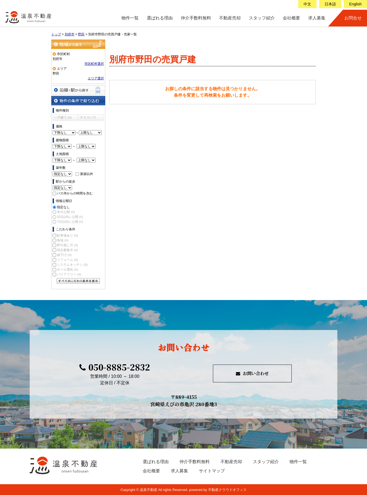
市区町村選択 (94, 64)
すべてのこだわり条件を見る (78, 281)
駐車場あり (67, 235)
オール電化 (67, 269)
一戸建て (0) (63, 117)
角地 (62, 240)
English (355, 4)
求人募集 (316, 18)
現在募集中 (67, 250)
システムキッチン (72, 265)
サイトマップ (212, 471)
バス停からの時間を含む (75, 193)
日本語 (330, 4)
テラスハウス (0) (88, 118)
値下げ (64, 255)
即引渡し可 (67, 245)
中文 (307, 4)
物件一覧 (130, 18)
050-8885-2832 (114, 367)
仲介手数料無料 (196, 18)
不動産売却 (230, 18)
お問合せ (353, 18)
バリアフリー (69, 274)
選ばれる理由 (160, 18)
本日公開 (65, 212)
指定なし (63, 207)
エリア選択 (96, 78)
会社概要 (291, 18)
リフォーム (67, 260)
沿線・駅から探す (78, 90)
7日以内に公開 (70, 222)
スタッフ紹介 (262, 18)
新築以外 (86, 174)
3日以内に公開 (70, 217)
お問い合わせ (252, 373)
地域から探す (78, 44)
